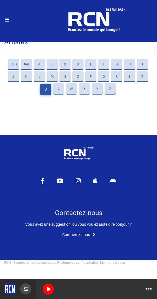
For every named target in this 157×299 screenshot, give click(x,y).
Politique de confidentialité (77, 263)
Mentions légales (113, 263)
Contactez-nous (78, 234)
